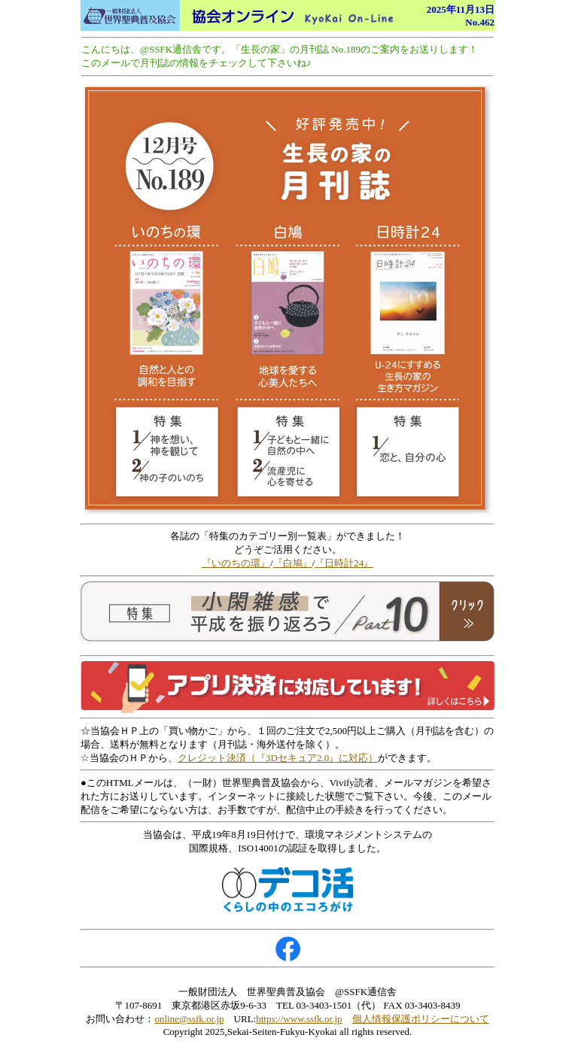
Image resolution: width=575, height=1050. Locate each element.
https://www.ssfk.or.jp (299, 1018)
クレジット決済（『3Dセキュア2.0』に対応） (278, 757)
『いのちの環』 (236, 563)
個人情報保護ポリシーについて (420, 1018)
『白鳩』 (292, 563)
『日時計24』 (344, 563)
